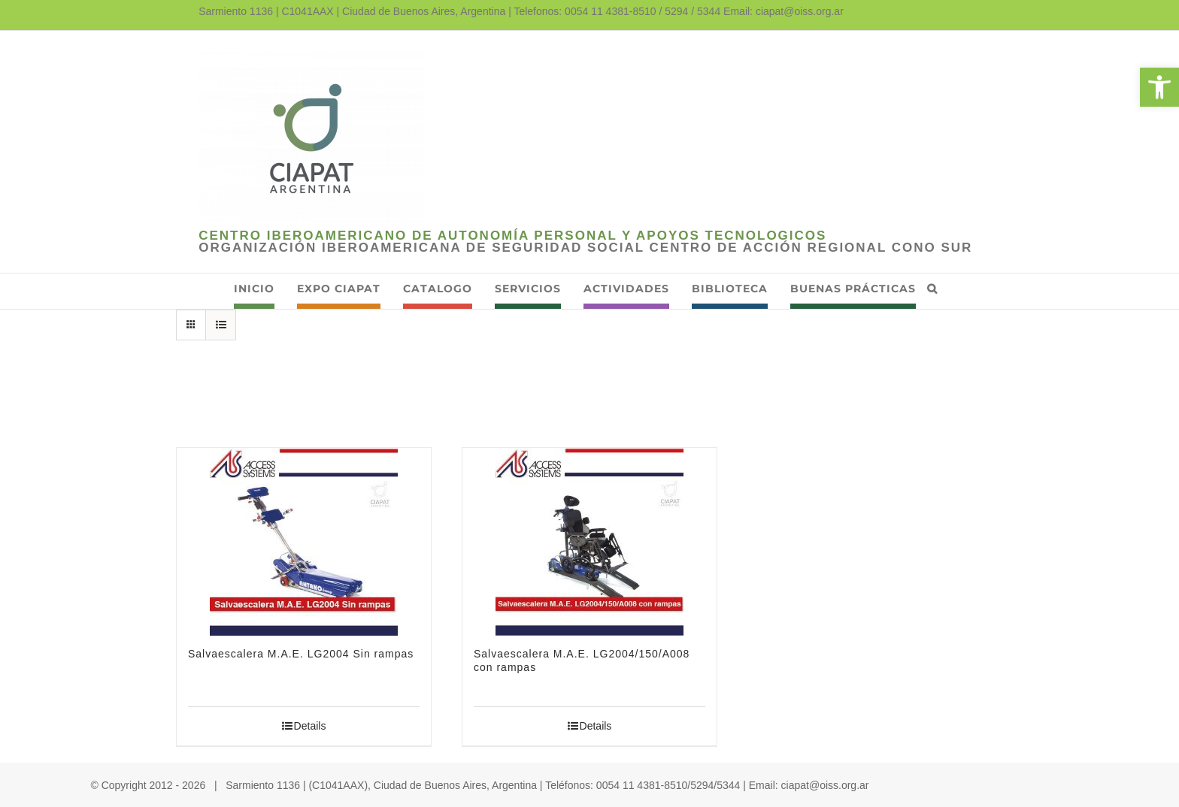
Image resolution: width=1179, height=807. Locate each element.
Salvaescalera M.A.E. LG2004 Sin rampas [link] (301, 654)
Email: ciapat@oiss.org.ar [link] (783, 11)
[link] (1159, 87)
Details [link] (310, 726)
